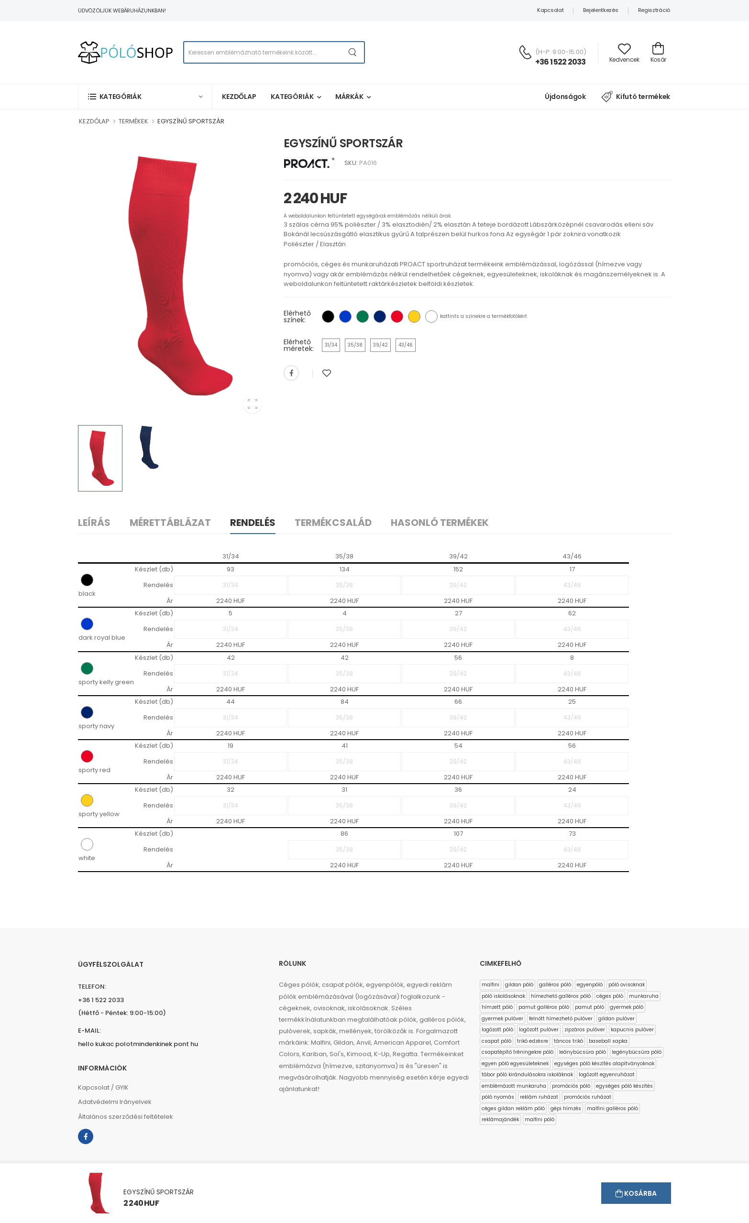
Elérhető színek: (297, 316)
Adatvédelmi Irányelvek (115, 1101)
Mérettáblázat (170, 522)
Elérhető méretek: (299, 345)
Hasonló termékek (440, 522)
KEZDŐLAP (94, 121)
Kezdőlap (239, 96)
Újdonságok (565, 96)
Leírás (94, 522)
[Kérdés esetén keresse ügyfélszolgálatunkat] (525, 52)
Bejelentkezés (600, 10)
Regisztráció (654, 10)
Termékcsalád (333, 522)
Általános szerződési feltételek (125, 1116)
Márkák (349, 96)
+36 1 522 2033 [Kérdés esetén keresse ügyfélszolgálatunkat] (560, 61)
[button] (145, 96)
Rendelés (252, 522)
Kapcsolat (550, 10)
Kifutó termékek (635, 96)
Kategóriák (292, 96)
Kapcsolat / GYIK (103, 1087)
